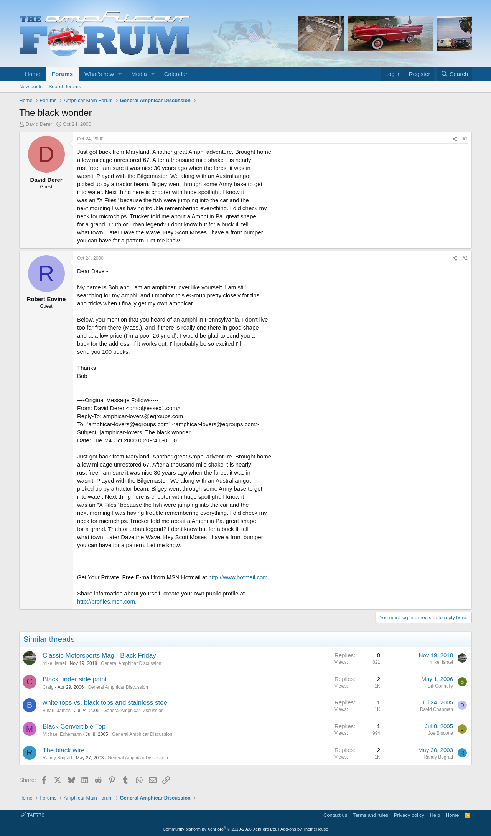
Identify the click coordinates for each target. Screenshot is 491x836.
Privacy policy (409, 815)
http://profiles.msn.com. (107, 601)
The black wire (64, 750)
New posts (31, 86)
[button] (120, 74)
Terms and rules (370, 815)
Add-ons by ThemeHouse (304, 829)
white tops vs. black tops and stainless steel (106, 702)
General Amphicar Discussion (131, 663)
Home (32, 74)
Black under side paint (75, 679)
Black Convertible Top (74, 726)
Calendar (176, 74)
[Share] (455, 139)
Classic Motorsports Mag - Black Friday (99, 655)
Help (435, 815)
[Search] (454, 74)
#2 (465, 258)
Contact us (335, 815)
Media (139, 74)
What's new (99, 74)
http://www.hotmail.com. (239, 577)
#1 (465, 139)
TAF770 (32, 815)
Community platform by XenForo (220, 829)
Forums (62, 74)
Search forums (65, 86)
